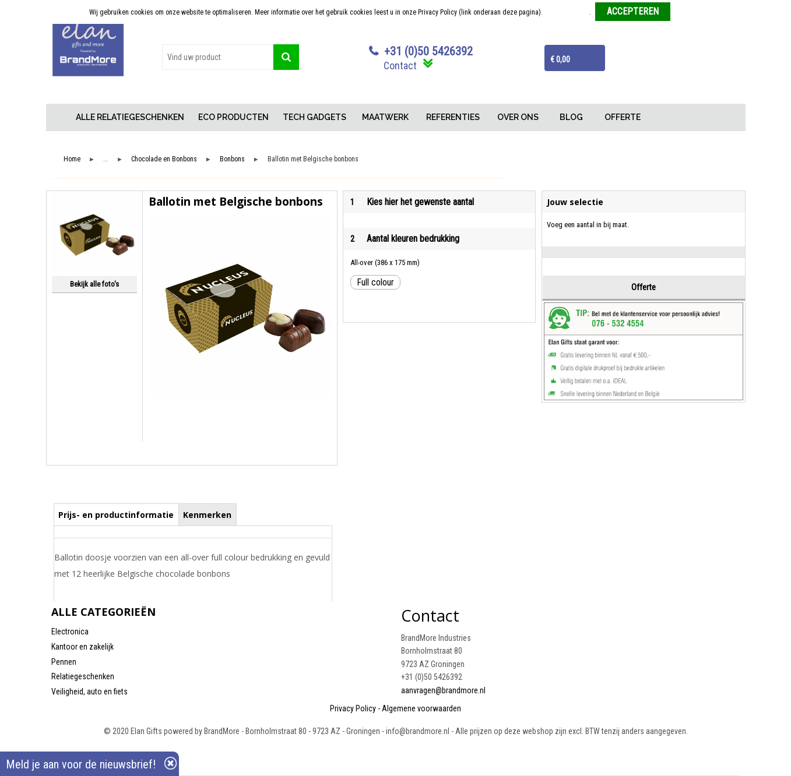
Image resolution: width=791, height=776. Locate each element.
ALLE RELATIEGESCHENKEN (130, 117)
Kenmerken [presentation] (207, 514)
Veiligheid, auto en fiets (89, 691)
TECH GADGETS (314, 117)
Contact (400, 65)
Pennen (63, 661)
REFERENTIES (453, 117)
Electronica (70, 631)
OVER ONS (518, 117)
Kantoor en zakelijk (82, 646)
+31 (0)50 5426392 (428, 51)
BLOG (571, 117)
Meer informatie (566, 12)
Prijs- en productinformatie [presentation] (116, 514)
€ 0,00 (560, 59)
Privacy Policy (353, 708)
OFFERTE (622, 117)
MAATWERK (385, 117)
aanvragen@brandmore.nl (443, 690)
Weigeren (688, 12)
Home (60, 117)
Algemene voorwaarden (421, 708)
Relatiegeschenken (82, 676)
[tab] (116, 514)
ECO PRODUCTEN (233, 117)
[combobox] (218, 57)
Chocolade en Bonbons (164, 159)
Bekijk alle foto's (94, 284)
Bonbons (232, 159)
